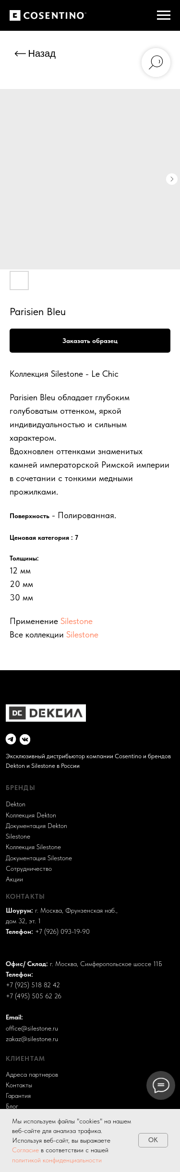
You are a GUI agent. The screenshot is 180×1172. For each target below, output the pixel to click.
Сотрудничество (29, 869)
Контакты (19, 1085)
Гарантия (18, 1096)
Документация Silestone (39, 858)
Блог (12, 1106)
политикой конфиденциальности (57, 1160)
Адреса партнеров (32, 1074)
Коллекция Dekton (31, 815)
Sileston (16, 836)
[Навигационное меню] (163, 15)
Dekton (15, 804)
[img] (10, 738)
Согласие (26, 1150)
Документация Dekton (36, 826)
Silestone (76, 621)
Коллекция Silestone (33, 847)
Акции (14, 879)
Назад (42, 53)
